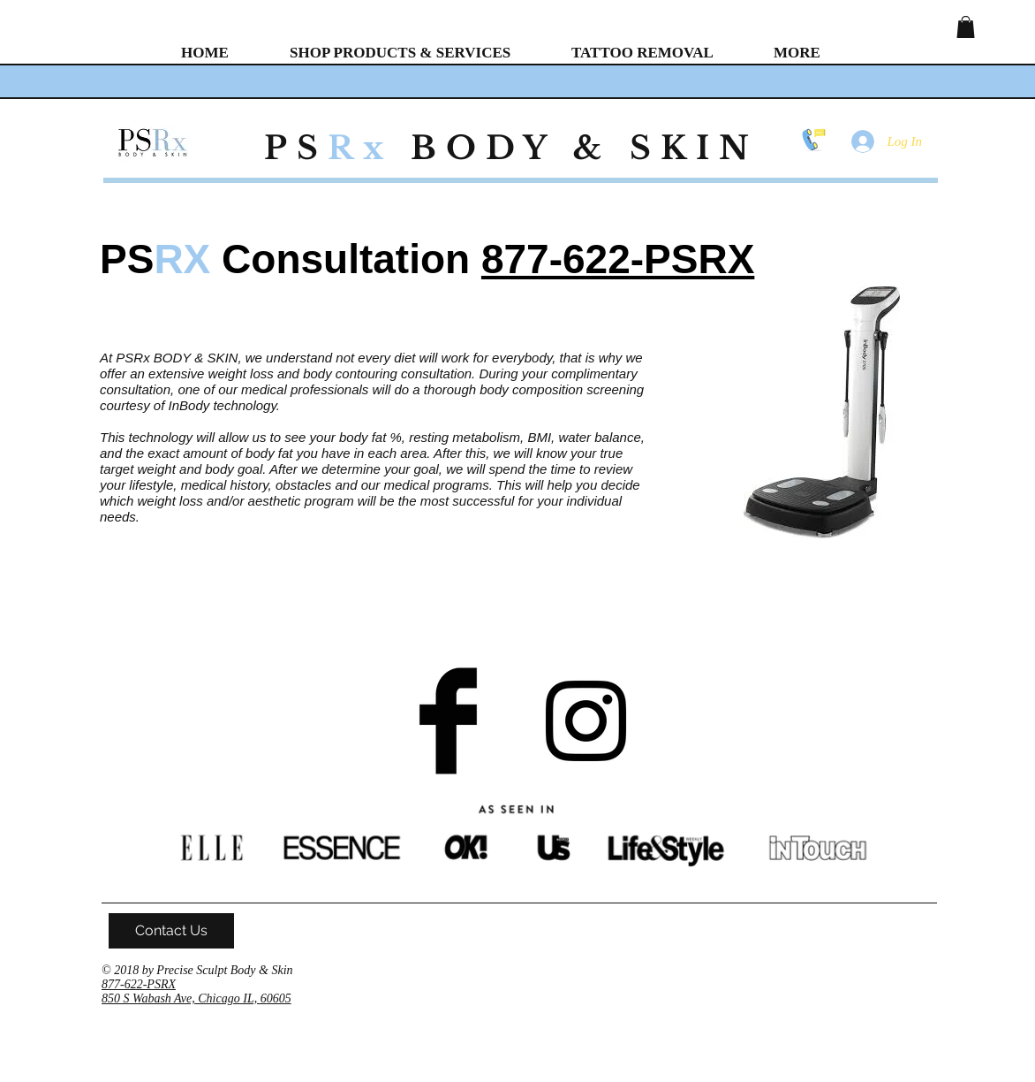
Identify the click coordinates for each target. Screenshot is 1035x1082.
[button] (965, 27)
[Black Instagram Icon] (586, 721)
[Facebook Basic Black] (448, 721)
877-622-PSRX (617, 259)
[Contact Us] (171, 931)
